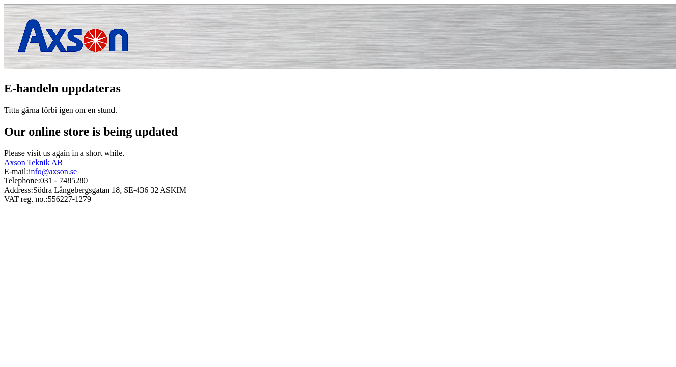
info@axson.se (53, 171)
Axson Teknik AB (33, 162)
